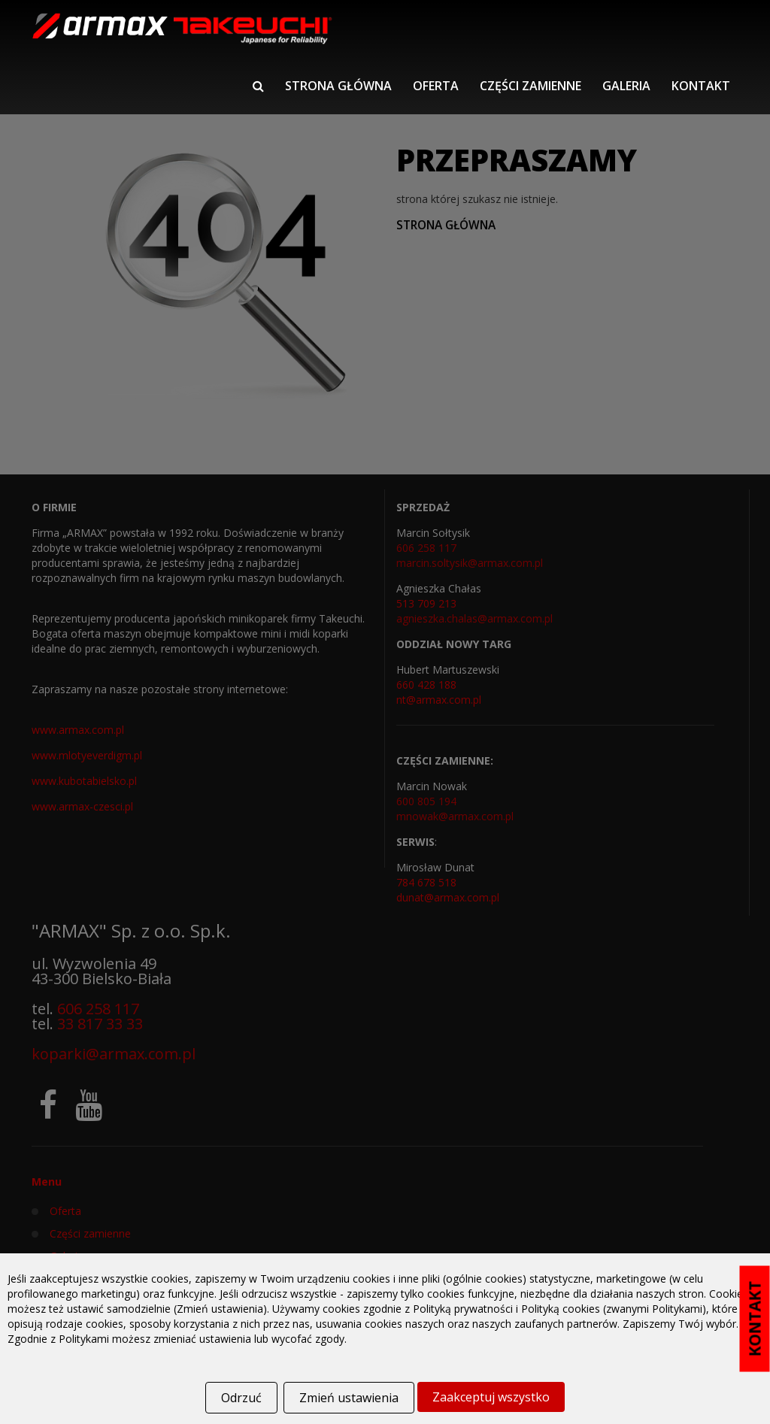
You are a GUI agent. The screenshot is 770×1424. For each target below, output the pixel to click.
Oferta (436, 85)
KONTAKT (754, 1319)
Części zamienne (530, 85)
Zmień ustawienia (349, 1397)
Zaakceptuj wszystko (491, 1397)
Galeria (626, 85)
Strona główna (338, 85)
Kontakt (700, 85)
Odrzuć (241, 1397)
